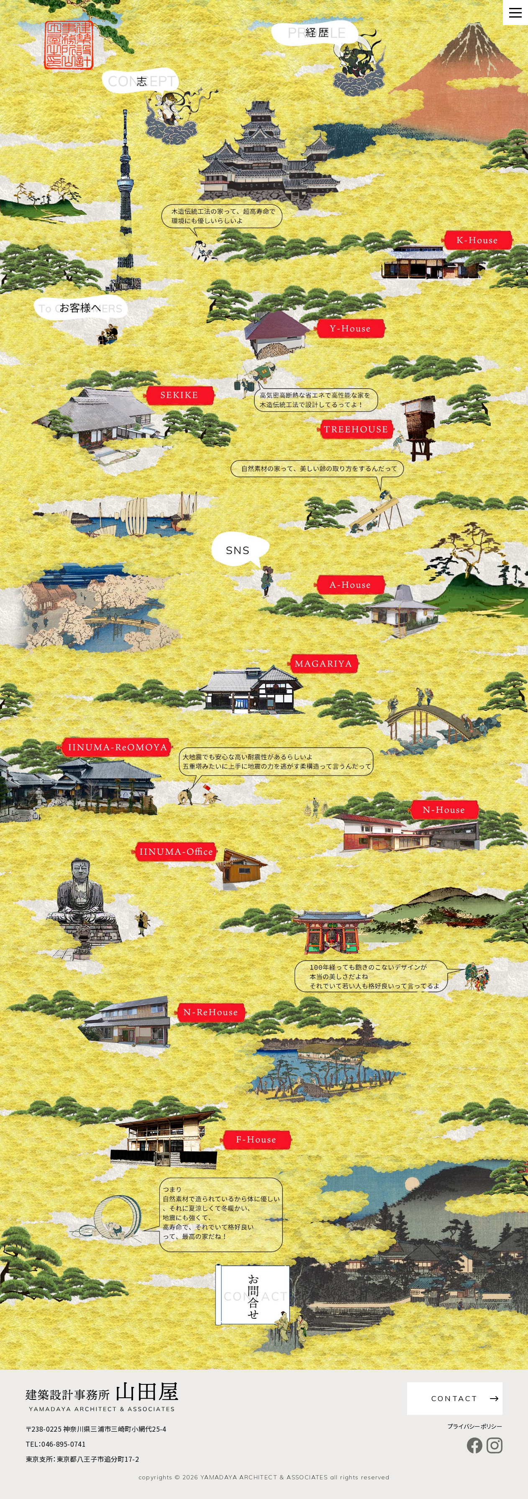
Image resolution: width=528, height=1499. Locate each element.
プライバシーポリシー (475, 1426)
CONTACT (454, 1398)
